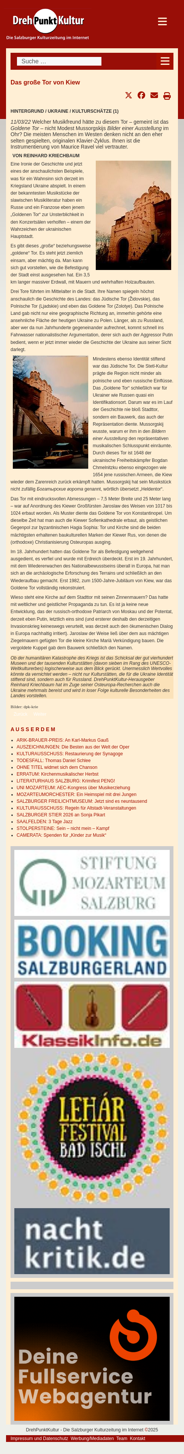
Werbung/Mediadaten (92, 1438)
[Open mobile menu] (164, 61)
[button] (128, 95)
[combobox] (59, 61)
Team (121, 1438)
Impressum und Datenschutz (39, 1438)
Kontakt (137, 1438)
